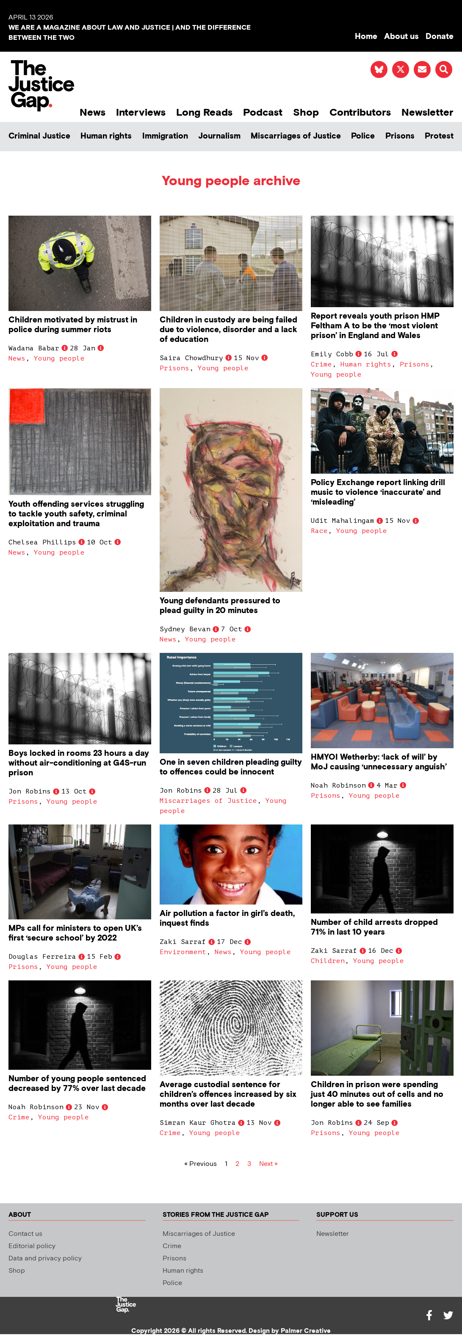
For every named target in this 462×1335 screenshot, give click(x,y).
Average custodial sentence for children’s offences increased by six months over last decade (228, 1095)
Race (319, 531)
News (92, 112)
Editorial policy (31, 1246)
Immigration (165, 136)
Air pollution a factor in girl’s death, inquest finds (227, 918)
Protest (439, 136)
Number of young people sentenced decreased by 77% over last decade (77, 1084)
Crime (321, 364)
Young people (59, 358)
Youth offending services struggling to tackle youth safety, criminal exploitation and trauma (76, 514)
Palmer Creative (306, 1331)
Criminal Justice (39, 136)
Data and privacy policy (45, 1258)
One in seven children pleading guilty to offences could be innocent (231, 767)
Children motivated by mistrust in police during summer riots (72, 325)
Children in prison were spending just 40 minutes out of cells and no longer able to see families (377, 1095)
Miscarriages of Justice (296, 136)
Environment (183, 952)
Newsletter (427, 112)
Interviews (141, 112)
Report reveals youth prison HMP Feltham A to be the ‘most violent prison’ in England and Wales (375, 326)
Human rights (106, 136)
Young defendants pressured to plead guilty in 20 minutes (220, 606)
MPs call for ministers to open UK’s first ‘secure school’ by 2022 (75, 933)
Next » (268, 1164)
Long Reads (204, 112)
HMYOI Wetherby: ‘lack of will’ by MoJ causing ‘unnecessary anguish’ (379, 762)
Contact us (25, 1234)
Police (363, 136)
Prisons (400, 136)
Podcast (262, 112)
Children (328, 961)
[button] (444, 69)
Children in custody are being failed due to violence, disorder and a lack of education (228, 330)
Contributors (360, 112)
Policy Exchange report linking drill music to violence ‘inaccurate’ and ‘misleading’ (378, 492)
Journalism (219, 136)
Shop (306, 112)
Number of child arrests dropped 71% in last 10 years (374, 927)
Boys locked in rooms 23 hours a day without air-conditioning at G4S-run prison (78, 763)
